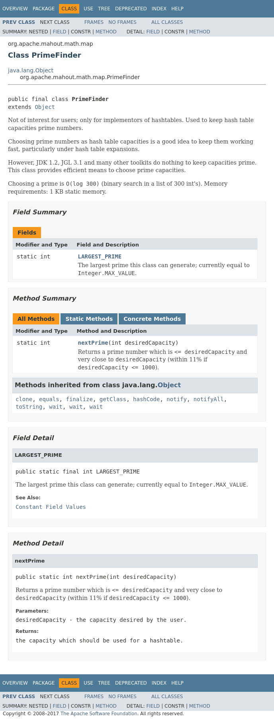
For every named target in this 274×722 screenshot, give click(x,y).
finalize (79, 399)
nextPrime (93, 343)
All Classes (167, 22)
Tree (104, 9)
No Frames (122, 22)
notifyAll (209, 399)
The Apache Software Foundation (99, 713)
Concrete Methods (152, 319)
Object (45, 107)
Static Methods (89, 319)
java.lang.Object (30, 70)
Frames (94, 22)
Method (106, 32)
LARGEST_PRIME (100, 256)
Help (177, 9)
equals (49, 399)
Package (44, 9)
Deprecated (131, 9)
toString (29, 407)
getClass (113, 399)
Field (59, 32)
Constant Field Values (51, 507)
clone (24, 399)
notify (176, 399)
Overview (15, 9)
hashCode (146, 399)
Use (88, 9)
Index (159, 9)
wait (56, 407)
